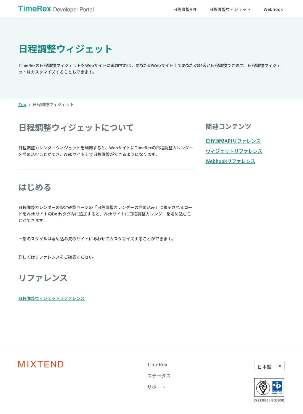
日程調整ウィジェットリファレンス (51, 298)
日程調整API (184, 9)
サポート (156, 386)
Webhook (273, 9)
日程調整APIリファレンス (233, 140)
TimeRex (157, 364)
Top (22, 104)
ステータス (159, 375)
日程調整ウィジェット (230, 9)
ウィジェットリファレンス (234, 150)
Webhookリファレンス (230, 160)
